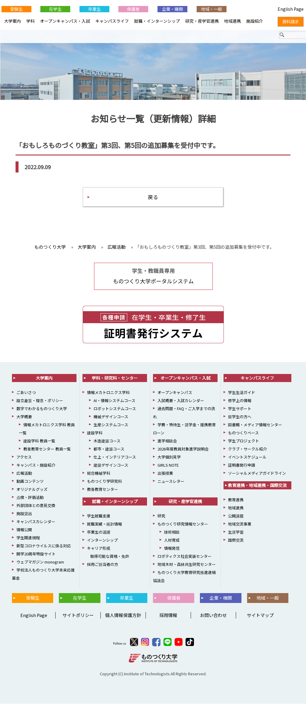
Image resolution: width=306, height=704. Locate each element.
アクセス (24, 457)
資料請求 (290, 22)
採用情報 (168, 615)
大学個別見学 (169, 457)
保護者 (133, 9)
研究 (161, 516)
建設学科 (94, 433)
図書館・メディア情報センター (255, 425)
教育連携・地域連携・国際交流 (257, 485)
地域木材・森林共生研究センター (186, 564)
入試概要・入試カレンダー (180, 401)
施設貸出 (24, 514)
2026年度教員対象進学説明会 (183, 449)
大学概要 (24, 417)
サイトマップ (260, 615)
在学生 (55, 9)
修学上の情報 (239, 401)
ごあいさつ (26, 392)
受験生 (16, 9)
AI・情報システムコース (114, 401)
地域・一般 (211, 9)
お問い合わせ (213, 615)
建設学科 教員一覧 (39, 441)
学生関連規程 (28, 538)
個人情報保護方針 (123, 615)
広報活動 (24, 473)
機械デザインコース (111, 417)
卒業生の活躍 (98, 532)
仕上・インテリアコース (115, 457)
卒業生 (94, 9)
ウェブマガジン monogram (40, 562)
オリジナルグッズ (32, 489)
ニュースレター (170, 481)
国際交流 (236, 540)
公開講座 (236, 516)
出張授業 (165, 473)
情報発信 (172, 548)
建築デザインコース (111, 465)
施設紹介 (254, 21)
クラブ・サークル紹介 (247, 449)
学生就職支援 (98, 516)
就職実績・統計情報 (104, 524)
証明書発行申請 (241, 465)
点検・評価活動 (30, 497)
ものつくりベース (243, 433)
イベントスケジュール (247, 457)
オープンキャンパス (174, 392)
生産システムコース (111, 425)
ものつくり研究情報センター (182, 524)
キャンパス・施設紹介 (35, 465)
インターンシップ (102, 540)
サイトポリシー (78, 615)
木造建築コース (107, 441)
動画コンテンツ (30, 481)
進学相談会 (167, 441)
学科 (30, 21)
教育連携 (236, 500)
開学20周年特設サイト (36, 554)
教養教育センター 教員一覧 (47, 449)
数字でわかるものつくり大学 (41, 409)
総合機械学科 (98, 473)
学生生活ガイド (241, 392)
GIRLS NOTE (168, 465)
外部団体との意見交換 (35, 505)
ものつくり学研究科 (104, 481)
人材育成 (172, 540)
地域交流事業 (239, 524)
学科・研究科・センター (115, 378)
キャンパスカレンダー (35, 522)
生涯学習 (236, 532)
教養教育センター (102, 489)
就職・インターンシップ (157, 21)
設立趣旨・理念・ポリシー (39, 401)
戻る (153, 197)
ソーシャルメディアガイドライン (257, 473)
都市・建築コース (109, 449)
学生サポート (239, 409)
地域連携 (232, 21)
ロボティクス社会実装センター (184, 556)
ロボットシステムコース (115, 409)
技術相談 (172, 532)
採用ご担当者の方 (102, 564)
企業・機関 (172, 9)
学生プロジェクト (243, 441)
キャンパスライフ (112, 21)
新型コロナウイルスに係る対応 (43, 546)
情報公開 (24, 530)
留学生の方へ (239, 417)
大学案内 (12, 21)
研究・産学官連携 (202, 21)
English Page (33, 615)
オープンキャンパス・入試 (65, 21)
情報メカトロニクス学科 (108, 392)
